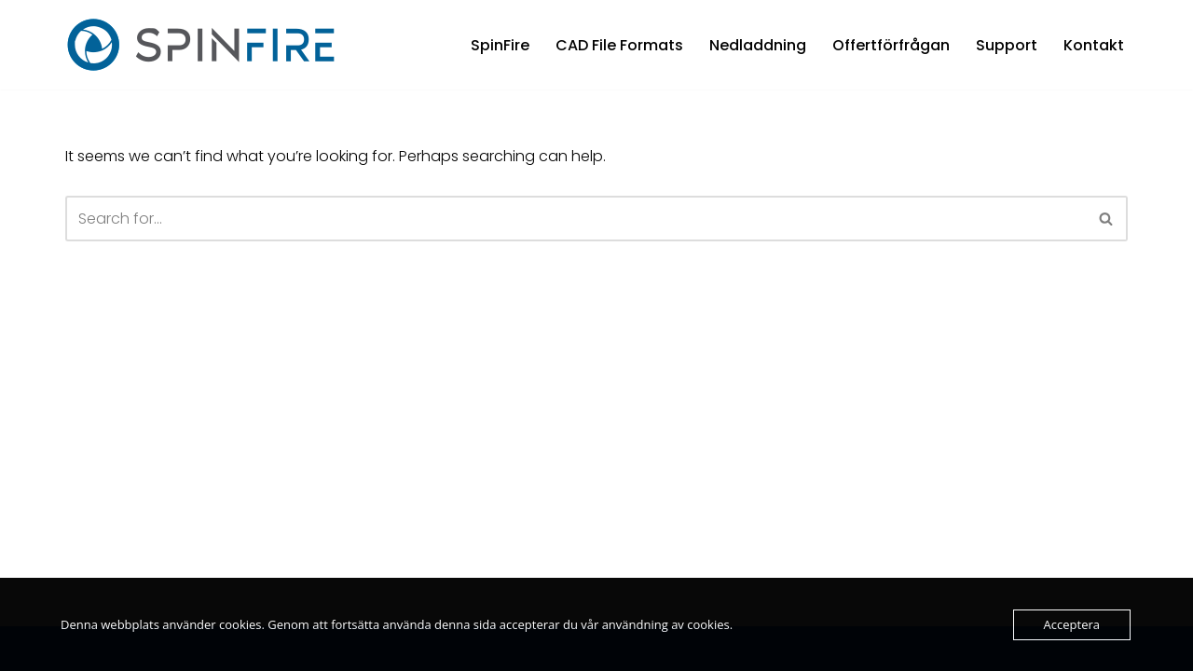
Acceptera (1072, 624)
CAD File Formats (619, 45)
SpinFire (500, 45)
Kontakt (1093, 45)
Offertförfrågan (891, 45)
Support (1006, 45)
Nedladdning (757, 45)
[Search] (575, 218)
